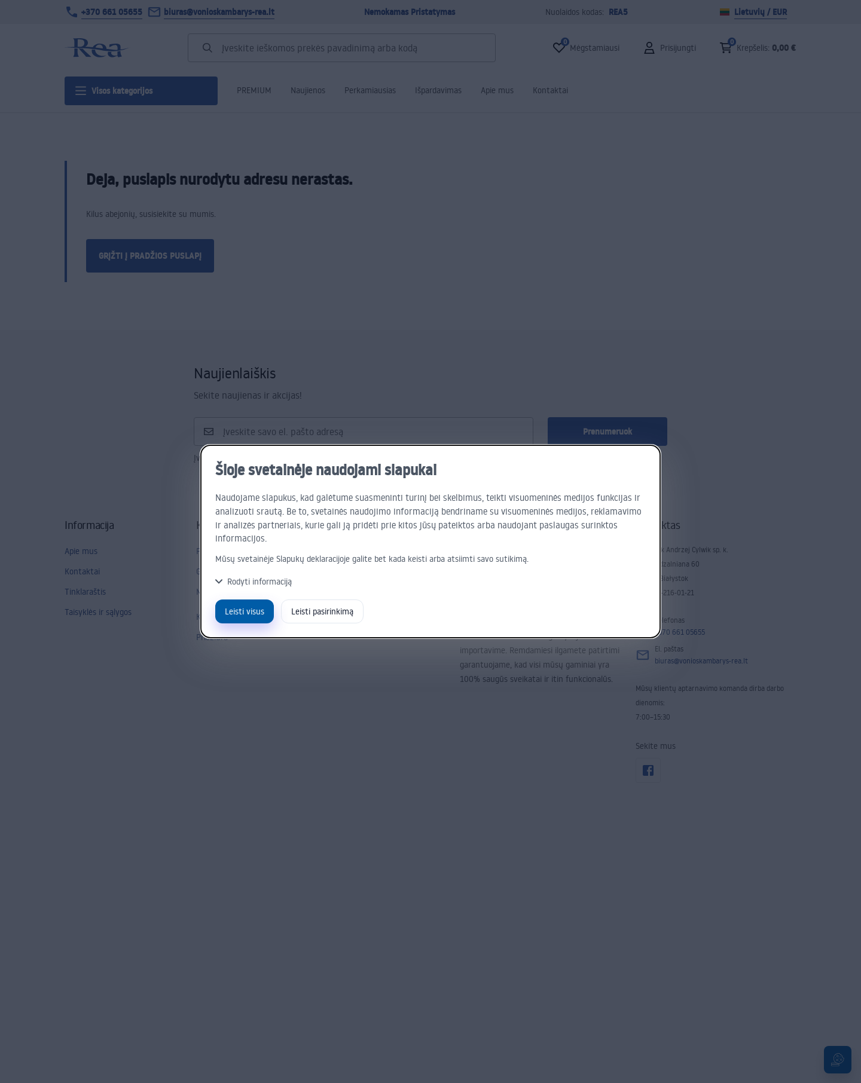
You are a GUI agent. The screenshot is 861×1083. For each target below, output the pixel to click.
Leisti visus (244, 611)
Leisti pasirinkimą (322, 611)
